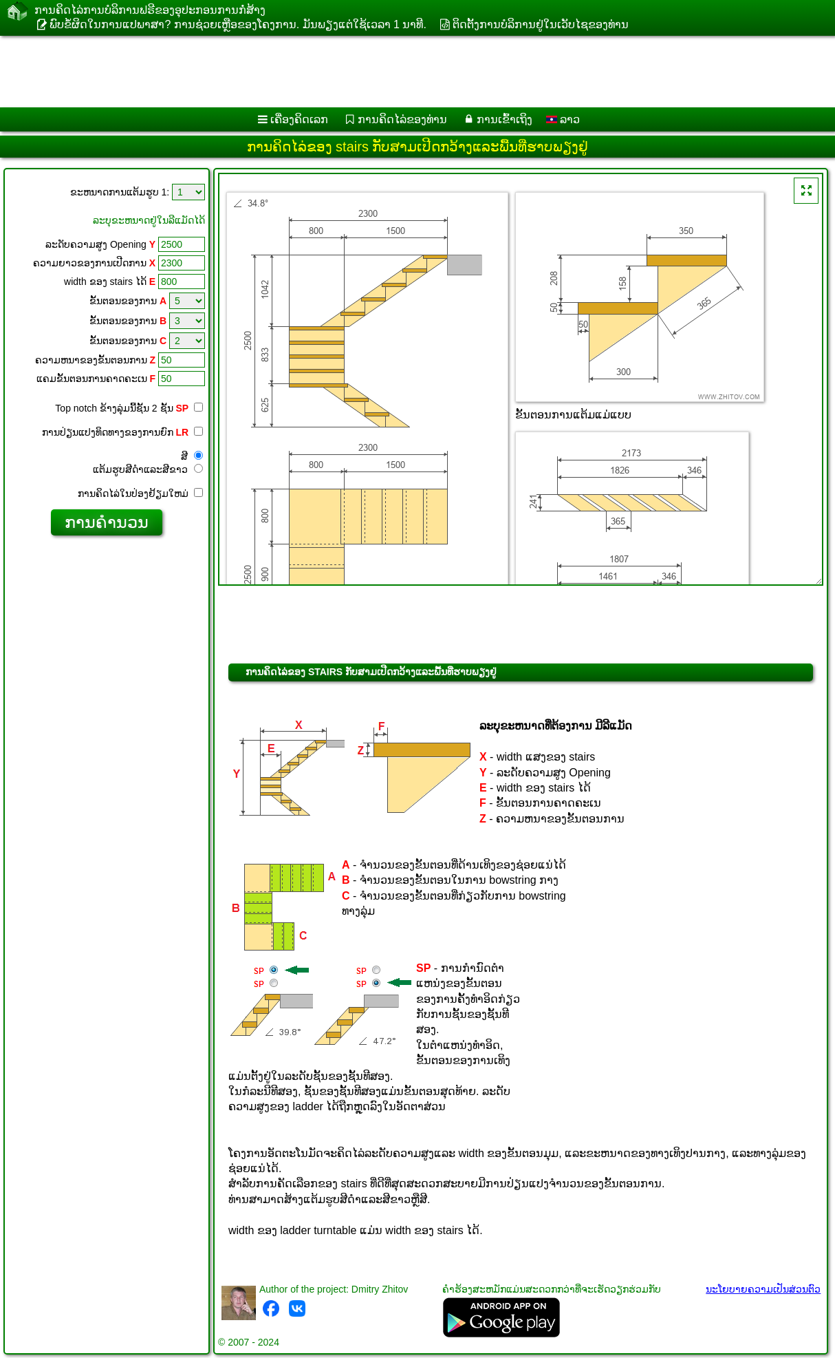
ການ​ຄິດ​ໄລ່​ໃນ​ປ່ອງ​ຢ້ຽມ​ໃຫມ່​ (140, 493)
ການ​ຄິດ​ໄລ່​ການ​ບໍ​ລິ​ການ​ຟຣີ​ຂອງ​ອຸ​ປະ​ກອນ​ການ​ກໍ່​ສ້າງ (149, 10)
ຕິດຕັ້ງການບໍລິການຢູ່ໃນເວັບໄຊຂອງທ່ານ (541, 24)
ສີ (192, 456)
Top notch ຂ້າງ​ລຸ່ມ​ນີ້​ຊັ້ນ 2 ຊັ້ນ (129, 408)
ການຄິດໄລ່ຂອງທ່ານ (402, 119)
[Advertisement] (351, 72)
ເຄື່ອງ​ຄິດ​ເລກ (299, 119)
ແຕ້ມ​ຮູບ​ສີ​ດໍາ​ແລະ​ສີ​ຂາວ (148, 469)
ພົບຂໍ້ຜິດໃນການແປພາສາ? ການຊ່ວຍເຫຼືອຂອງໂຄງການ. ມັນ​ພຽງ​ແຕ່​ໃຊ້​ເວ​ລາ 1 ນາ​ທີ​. (238, 24)
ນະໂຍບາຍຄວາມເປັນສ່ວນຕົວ (763, 1289)
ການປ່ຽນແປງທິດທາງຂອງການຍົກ (122, 432)
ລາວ (563, 119)
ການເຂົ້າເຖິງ (504, 119)
